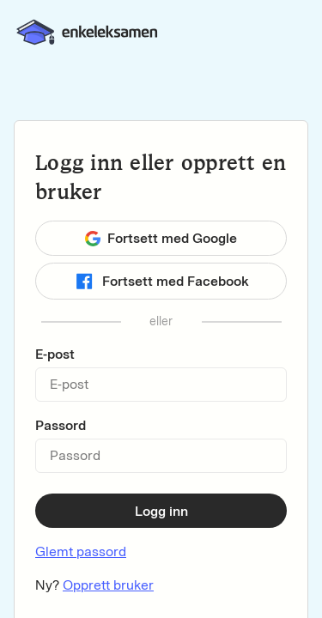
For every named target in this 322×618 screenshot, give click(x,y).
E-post (55, 354)
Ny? (94, 585)
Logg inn (161, 511)
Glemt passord (80, 551)
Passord (60, 425)
